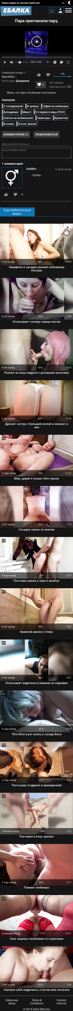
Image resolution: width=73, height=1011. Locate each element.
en (63, 3)
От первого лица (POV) (50, 112)
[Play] (36, 41)
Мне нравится (38, 75)
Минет (27, 112)
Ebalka (45, 1009)
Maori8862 (8, 76)
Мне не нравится (48, 75)
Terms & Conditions (36, 1002)
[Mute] (11, 62)
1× (48, 62)
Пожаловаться (46, 134)
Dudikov (31, 168)
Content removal (61, 1002)
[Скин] (61, 62)
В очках (9, 123)
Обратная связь (11, 1002)
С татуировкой (13, 106)
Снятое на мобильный (18, 118)
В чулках (32, 106)
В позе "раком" (27, 123)
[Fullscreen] (68, 62)
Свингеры (43, 118)
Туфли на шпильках (55, 106)
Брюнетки (61, 118)
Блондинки (11, 112)
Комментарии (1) (16, 134)
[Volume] (22, 62)
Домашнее (22, 80)
